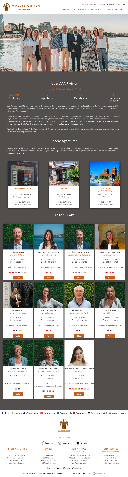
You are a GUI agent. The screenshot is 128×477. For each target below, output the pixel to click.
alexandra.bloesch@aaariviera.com (81, 383)
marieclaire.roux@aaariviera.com (19, 383)
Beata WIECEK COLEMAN (110, 252)
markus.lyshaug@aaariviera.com (81, 267)
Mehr (79, 278)
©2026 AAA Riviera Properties (34, 473)
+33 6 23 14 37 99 (80, 262)
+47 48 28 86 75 (19, 259)
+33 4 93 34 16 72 (80, 259)
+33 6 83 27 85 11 (19, 262)
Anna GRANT (18, 310)
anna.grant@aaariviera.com (19, 325)
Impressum (51, 473)
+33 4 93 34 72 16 (19, 318)
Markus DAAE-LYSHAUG (79, 252)
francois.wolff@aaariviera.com (80, 325)
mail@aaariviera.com (23, 205)
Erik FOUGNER (17, 252)
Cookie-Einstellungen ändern (80, 473)
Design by (101, 473)
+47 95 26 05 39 (80, 378)
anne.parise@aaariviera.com (111, 325)
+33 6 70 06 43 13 (19, 320)
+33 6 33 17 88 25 (111, 320)
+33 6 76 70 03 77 (50, 378)
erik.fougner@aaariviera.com (19, 267)
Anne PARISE (110, 310)
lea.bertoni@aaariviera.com (50, 267)
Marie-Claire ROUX (18, 368)
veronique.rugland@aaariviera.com (48, 386)
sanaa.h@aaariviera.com (50, 325)
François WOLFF (79, 310)
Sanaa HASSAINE (48, 310)
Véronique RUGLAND (48, 368)
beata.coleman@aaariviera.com (111, 267)
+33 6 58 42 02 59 (50, 320)
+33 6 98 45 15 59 (50, 262)
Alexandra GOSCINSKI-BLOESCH (79, 368)
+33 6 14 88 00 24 (80, 320)
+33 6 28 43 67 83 (111, 262)
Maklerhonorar (62, 473)
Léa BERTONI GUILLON (48, 252)
